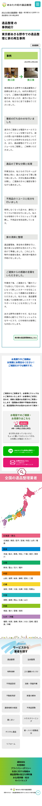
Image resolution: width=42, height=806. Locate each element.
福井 (21, 567)
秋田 (27, 540)
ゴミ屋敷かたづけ (31, 671)
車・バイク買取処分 (31, 731)
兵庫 (21, 589)
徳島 (5, 610)
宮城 (22, 540)
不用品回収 (10, 683)
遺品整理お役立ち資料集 (21, 774)
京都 (10, 589)
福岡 (5, 621)
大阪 (15, 589)
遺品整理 (10, 659)
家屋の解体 (31, 695)
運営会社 (21, 762)
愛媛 (15, 610)
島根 (10, 600)
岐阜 (15, 578)
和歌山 (32, 589)
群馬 (15, 554)
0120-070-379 (21, 426)
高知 (21, 610)
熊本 (21, 621)
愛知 (26, 578)
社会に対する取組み (21, 771)
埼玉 (21, 554)
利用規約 (21, 765)
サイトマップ (21, 780)
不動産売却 (10, 695)
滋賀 (5, 589)
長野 (10, 578)
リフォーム (10, 743)
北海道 (6, 540)
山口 (26, 600)
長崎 (15, 621)
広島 (21, 600)
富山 (10, 567)
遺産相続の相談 (11, 707)
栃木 (10, 554)
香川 (10, 610)
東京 (31, 554)
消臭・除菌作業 (31, 683)
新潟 (5, 567)
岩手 (17, 540)
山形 (33, 540)
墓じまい (10, 719)
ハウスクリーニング (31, 719)
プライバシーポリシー (21, 768)
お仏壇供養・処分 (21, 777)
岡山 (15, 600)
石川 (15, 567)
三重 (31, 578)
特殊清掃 (10, 671)
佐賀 (10, 621)
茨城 (5, 554)
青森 (12, 540)
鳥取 (5, 600)
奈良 (26, 589)
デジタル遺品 (10, 731)
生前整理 (31, 659)
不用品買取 (31, 707)
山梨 (5, 578)
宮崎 (31, 621)
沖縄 (8, 624)
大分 (26, 621)
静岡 (21, 578)
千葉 (26, 554)
